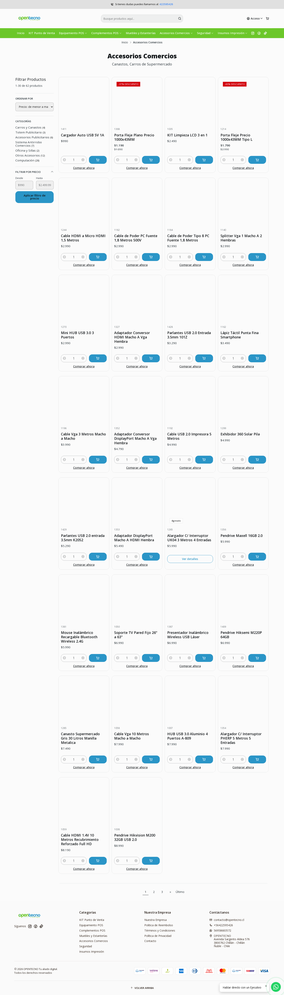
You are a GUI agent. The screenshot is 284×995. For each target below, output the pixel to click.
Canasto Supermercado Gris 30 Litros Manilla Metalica (80, 738)
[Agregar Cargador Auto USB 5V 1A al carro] (98, 160)
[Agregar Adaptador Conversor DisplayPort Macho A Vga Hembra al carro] (151, 460)
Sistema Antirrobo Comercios (28, 143)
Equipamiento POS (73, 33)
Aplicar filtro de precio (35, 197)
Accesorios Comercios (176, 33)
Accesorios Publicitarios (34, 137)
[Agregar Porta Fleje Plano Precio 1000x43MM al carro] (151, 160)
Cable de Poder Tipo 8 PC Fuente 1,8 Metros (188, 237)
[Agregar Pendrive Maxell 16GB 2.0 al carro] (257, 557)
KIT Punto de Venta (42, 33)
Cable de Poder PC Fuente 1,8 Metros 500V (135, 237)
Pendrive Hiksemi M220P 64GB (241, 634)
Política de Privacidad (157, 936)
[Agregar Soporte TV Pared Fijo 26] (151, 658)
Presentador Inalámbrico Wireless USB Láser (187, 634)
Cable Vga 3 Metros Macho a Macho (83, 436)
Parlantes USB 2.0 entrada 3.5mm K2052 (83, 537)
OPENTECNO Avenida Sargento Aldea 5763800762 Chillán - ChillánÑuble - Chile (229, 941)
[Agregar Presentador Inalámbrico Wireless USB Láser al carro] (204, 658)
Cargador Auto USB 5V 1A (82, 135)
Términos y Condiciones (159, 930)
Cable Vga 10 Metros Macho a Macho (131, 736)
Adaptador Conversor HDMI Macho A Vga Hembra (132, 337)
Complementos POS (106, 33)
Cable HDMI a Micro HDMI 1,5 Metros (83, 237)
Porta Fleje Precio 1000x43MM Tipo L (236, 137)
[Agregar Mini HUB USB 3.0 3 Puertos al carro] (98, 358)
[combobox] (142, 18)
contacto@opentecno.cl (226, 920)
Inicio (20, 33)
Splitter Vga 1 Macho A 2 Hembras (241, 237)
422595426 (166, 4)
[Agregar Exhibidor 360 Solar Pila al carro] (257, 460)
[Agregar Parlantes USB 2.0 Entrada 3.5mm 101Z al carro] (204, 358)
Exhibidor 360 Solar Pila (240, 434)
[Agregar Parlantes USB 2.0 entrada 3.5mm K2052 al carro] (98, 557)
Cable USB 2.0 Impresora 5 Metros (189, 436)
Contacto (150, 941)
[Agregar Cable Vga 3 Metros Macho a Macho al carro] (98, 460)
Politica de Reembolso (158, 925)
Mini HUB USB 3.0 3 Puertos (77, 334)
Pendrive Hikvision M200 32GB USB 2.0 (134, 837)
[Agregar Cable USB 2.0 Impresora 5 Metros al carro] (204, 460)
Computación (27, 160)
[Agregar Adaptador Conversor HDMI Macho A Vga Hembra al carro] (151, 358)
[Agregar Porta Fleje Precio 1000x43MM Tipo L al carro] (257, 160)
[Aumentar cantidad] (83, 160)
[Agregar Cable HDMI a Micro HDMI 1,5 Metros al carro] (98, 257)
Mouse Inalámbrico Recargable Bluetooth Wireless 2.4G (79, 637)
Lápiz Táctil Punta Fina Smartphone (239, 334)
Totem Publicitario (30, 132)
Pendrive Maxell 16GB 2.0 (241, 535)
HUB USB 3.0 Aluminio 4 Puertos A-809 (187, 736)
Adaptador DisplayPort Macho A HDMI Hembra (134, 537)
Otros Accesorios (30, 155)
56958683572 (220, 930)
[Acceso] (255, 18)
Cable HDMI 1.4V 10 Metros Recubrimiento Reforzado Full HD (80, 839)
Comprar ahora (83, 168)
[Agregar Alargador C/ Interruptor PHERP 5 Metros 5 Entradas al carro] (257, 759)
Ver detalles (190, 559)
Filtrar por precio (34, 172)
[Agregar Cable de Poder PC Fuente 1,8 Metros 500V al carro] (151, 257)
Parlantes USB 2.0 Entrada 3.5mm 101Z (189, 334)
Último (180, 892)
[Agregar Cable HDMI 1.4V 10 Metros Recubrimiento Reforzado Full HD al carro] (98, 861)
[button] (142, 988)
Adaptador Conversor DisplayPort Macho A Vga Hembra (135, 438)
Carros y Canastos (30, 127)
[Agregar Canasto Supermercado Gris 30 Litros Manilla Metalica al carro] (98, 759)
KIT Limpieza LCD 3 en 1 (187, 135)
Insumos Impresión (233, 33)
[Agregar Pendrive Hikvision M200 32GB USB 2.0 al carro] (151, 861)
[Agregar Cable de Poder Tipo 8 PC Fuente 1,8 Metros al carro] (204, 257)
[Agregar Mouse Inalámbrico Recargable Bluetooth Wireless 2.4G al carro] (98, 658)
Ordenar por (24, 98)
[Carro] (267, 18)
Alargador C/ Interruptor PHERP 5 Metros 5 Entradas (241, 738)
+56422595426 (221, 925)
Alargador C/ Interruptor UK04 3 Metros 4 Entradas (189, 537)
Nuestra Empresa (155, 920)
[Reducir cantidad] (64, 160)
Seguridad (205, 33)
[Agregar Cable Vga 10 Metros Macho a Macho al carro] (151, 759)
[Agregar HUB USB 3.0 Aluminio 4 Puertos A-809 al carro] (204, 759)
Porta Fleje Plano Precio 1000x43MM (134, 137)
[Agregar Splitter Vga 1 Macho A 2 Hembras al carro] (257, 257)
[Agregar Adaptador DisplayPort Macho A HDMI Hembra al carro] (151, 557)
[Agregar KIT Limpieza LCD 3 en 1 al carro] (204, 160)
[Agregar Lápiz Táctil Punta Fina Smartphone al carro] (257, 358)
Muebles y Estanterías (141, 33)
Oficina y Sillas (27, 150)
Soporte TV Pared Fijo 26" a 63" (135, 634)
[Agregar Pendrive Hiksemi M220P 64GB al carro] (257, 658)
